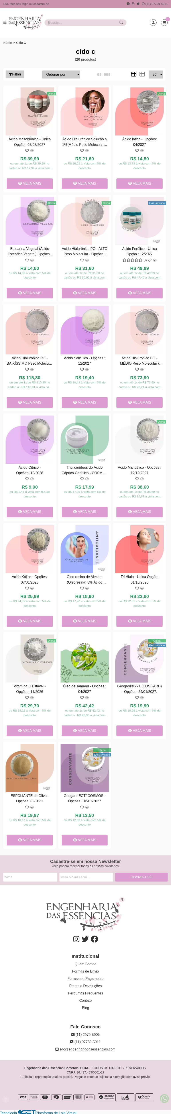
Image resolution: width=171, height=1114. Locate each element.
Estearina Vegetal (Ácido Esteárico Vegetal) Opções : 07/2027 (29, 251)
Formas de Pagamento (85, 977)
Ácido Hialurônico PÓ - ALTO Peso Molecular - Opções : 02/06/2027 (84, 251)
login (25, 4)
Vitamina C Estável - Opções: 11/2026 (30, 688)
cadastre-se (41, 4)
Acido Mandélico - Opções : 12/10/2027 (139, 469)
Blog (85, 1007)
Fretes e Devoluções (85, 985)
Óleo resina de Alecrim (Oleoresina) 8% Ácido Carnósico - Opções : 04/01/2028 (84, 579)
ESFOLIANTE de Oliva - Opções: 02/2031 (29, 797)
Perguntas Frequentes (85, 992)
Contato (85, 999)
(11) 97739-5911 (155, 4)
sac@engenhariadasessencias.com (85, 1048)
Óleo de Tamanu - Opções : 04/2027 (84, 688)
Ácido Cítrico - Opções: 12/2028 (29, 469)
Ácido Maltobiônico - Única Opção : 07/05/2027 (30, 141)
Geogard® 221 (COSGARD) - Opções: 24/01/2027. (139, 688)
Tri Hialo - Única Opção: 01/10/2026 (139, 578)
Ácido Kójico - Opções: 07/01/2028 (30, 578)
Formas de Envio (85, 970)
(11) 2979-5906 (85, 1033)
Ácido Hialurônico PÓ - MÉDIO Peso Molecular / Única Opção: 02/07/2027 (139, 361)
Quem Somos (85, 963)
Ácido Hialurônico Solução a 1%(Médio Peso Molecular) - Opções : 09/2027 (84, 142)
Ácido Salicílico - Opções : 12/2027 (84, 360)
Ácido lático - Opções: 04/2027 (139, 141)
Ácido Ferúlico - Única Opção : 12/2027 (139, 250)
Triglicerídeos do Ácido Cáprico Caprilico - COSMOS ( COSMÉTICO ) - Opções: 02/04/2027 (84, 470)
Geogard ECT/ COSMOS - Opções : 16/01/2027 (84, 797)
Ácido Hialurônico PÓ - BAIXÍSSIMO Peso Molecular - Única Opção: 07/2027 (30, 361)
